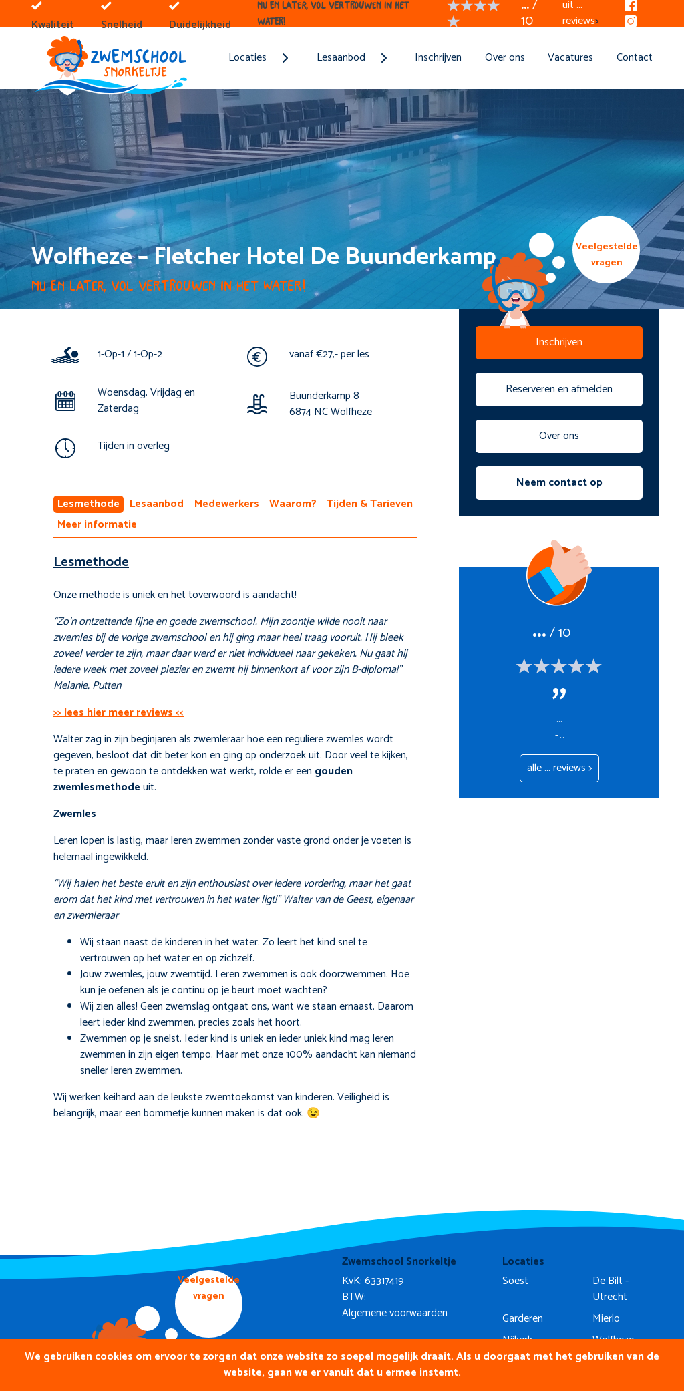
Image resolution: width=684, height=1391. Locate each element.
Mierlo (606, 1318)
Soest (515, 1281)
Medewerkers (226, 504)
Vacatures (570, 58)
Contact (635, 58)
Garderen (522, 1318)
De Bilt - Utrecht (610, 1289)
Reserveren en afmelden (559, 389)
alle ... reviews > (559, 768)
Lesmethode (88, 504)
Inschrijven (438, 58)
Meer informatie (97, 525)
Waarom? (293, 504)
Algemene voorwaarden (395, 1313)
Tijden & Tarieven (370, 504)
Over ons (505, 58)
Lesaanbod (157, 504)
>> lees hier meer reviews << (118, 713)
